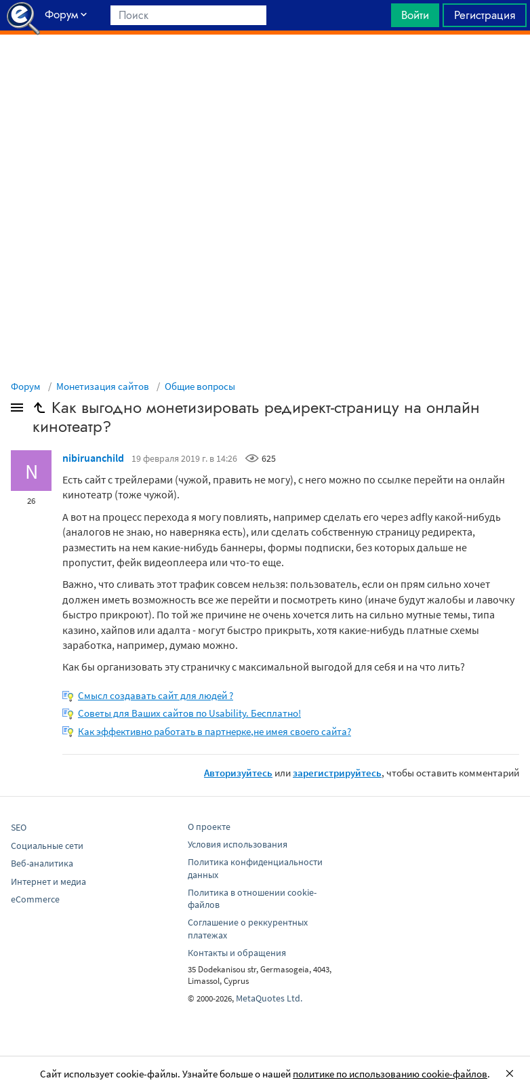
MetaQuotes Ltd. (269, 998)
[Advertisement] (265, 68)
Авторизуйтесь (238, 772)
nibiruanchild (93, 457)
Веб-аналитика (42, 863)
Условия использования (237, 844)
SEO (18, 827)
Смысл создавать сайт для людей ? (155, 695)
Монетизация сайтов (102, 386)
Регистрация (484, 15)
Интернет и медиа (48, 881)
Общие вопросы (200, 386)
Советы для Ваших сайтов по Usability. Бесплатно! (189, 713)
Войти (415, 15)
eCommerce (35, 899)
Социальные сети (47, 845)
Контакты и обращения (237, 953)
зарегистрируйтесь (337, 772)
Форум (26, 386)
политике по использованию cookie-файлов (390, 1073)
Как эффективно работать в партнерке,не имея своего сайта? (214, 731)
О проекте (209, 826)
